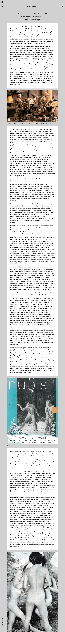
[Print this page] (2, 625)
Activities (32, 2)
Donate (49, 2)
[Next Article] (62, 6)
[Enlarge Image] (9, 119)
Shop (37, 2)
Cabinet (6, 2)
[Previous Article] (3, 6)
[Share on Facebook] (2, 621)
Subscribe (43, 2)
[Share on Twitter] (2, 618)
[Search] (62, 2)
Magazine (17, 2)
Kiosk (22, 2)
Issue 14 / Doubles (32, 6)
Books (27, 2)
